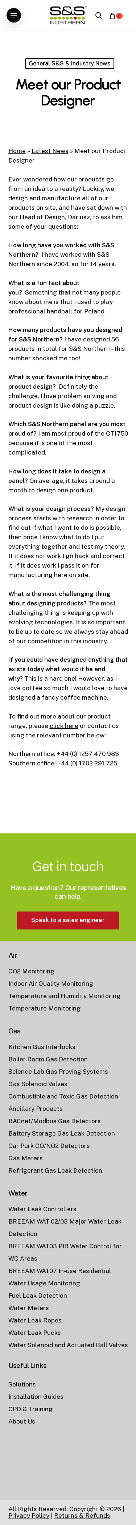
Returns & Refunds (82, 1515)
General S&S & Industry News (70, 63)
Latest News (50, 151)
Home (17, 151)
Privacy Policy (28, 1515)
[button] (14, 15)
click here (64, 725)
